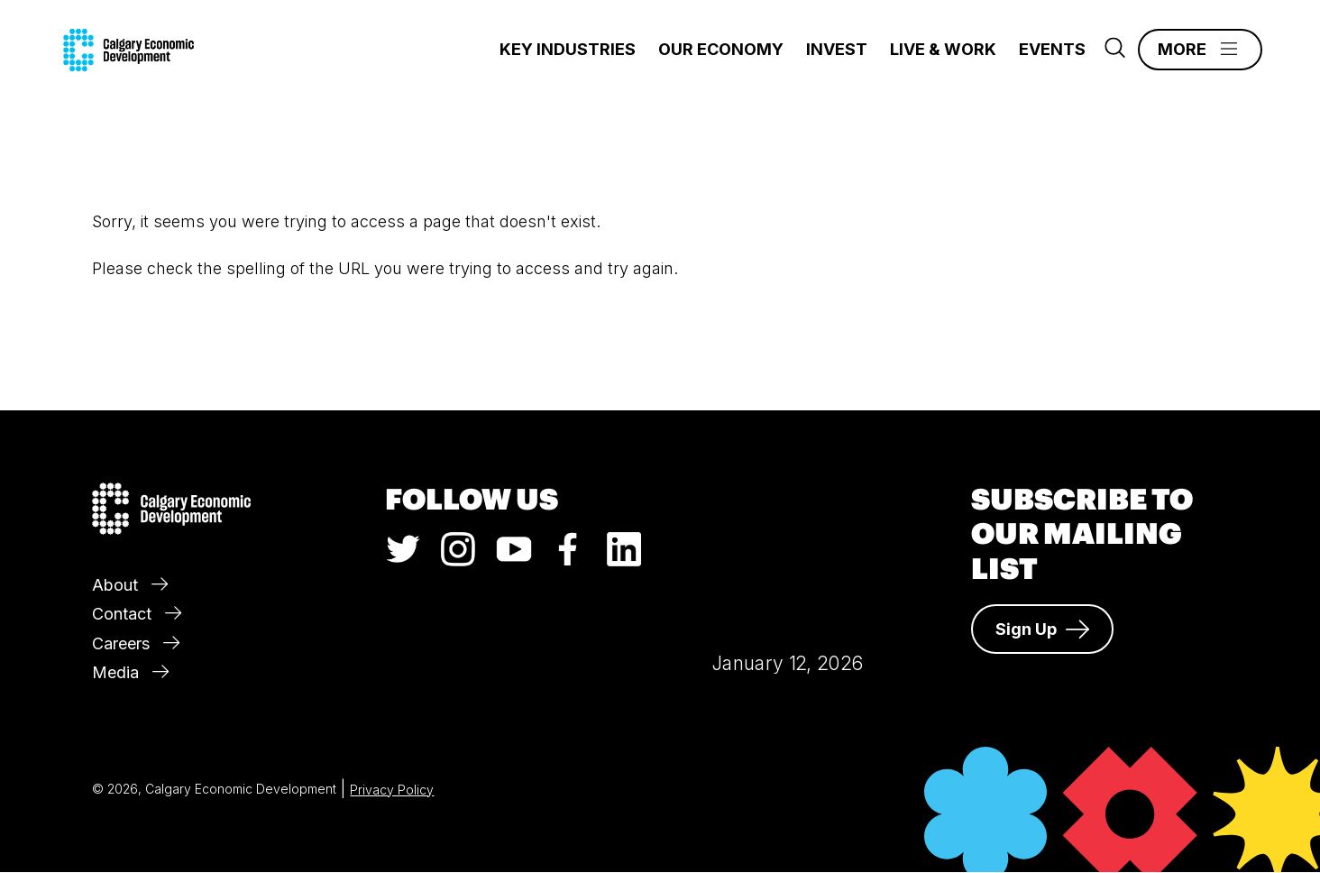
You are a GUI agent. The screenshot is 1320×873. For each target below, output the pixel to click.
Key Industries (568, 49)
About (130, 584)
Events (1052, 49)
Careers (135, 643)
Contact (136, 613)
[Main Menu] (1200, 49)
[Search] (1115, 52)
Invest (836, 49)
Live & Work (943, 49)
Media (130, 672)
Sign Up (1042, 629)
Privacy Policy (392, 789)
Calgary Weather (788, 544)
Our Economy (721, 49)
